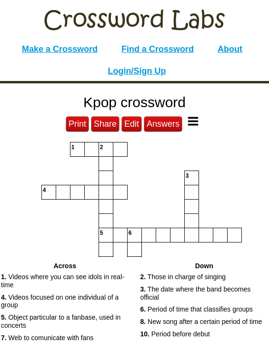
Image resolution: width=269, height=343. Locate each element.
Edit (131, 124)
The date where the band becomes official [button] (195, 293)
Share (105, 124)
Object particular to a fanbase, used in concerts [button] (60, 321)
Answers (163, 124)
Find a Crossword (157, 49)
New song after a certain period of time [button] (201, 321)
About (230, 49)
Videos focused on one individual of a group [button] (60, 301)
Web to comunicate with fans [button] (47, 338)
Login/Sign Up (137, 71)
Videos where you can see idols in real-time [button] (62, 281)
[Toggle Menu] (193, 121)
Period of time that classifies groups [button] (196, 309)
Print (77, 124)
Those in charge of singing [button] (183, 277)
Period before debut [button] (175, 334)
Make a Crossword (60, 49)
